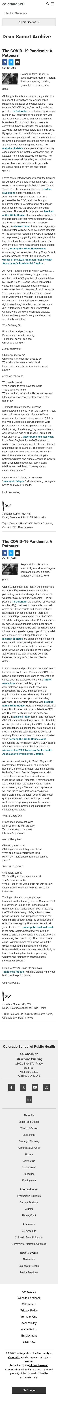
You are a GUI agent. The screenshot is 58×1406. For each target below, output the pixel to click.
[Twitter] (23, 1092)
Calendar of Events (28, 1266)
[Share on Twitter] (11, 62)
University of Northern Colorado (29, 1244)
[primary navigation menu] (52, 4)
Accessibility (29, 1323)
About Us (29, 1115)
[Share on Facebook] (4, 62)
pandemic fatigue (14, 481)
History (29, 1154)
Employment (29, 1180)
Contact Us (29, 1161)
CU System (29, 1304)
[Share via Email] (17, 62)
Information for (29, 1189)
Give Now (29, 1341)
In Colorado (20, 111)
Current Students (29, 1202)
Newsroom (21, 13)
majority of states (12, 148)
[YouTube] (34, 1092)
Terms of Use (29, 1316)
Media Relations (29, 1272)
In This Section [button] (29, 22)
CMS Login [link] (29, 1390)
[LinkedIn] (29, 1104)
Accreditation (29, 1167)
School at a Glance (29, 1122)
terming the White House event (27, 248)
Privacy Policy (29, 1310)
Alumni (29, 1209)
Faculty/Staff (29, 1215)
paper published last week (38, 436)
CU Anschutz (29, 1231)
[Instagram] (46, 1092)
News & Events (29, 1252)
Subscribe (29, 1174)
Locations (29, 1224)
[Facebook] (11, 1092)
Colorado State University (29, 1237)
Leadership (29, 1135)
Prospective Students (29, 1196)
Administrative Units (29, 1148)
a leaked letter (21, 226)
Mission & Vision (29, 1128)
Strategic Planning (29, 1141)
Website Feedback (29, 1298)
